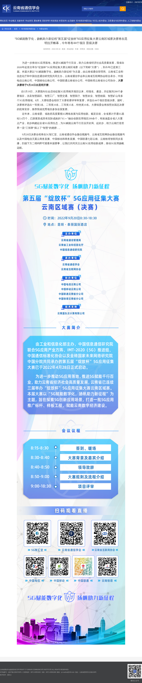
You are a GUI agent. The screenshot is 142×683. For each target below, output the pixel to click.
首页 (15, 29)
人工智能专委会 (134, 21)
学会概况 (12, 21)
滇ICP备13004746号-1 (15, 672)
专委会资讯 (43, 29)
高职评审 (46, 21)
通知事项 (37, 21)
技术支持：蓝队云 (6, 675)
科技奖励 (54, 21)
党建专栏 (21, 21)
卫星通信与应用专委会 (117, 21)
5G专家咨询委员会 (84, 21)
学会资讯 (29, 21)
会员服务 (71, 21)
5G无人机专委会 (100, 21)
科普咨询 (63, 21)
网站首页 (4, 21)
